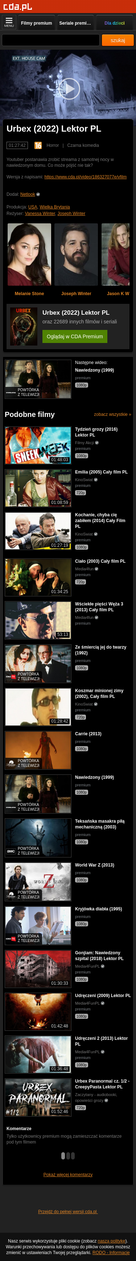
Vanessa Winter (40, 213)
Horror (52, 145)
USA (32, 207)
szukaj (118, 40)
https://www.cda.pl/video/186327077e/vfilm (85, 176)
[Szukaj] (51, 40)
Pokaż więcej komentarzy (68, 1174)
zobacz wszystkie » (112, 414)
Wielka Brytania (55, 207)
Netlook (27, 194)
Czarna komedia (83, 145)
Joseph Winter (72, 213)
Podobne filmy (30, 414)
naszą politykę (111, 1241)
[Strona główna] (18, 7)
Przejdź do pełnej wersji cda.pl (68, 1211)
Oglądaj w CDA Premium (75, 336)
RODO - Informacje (111, 1252)
